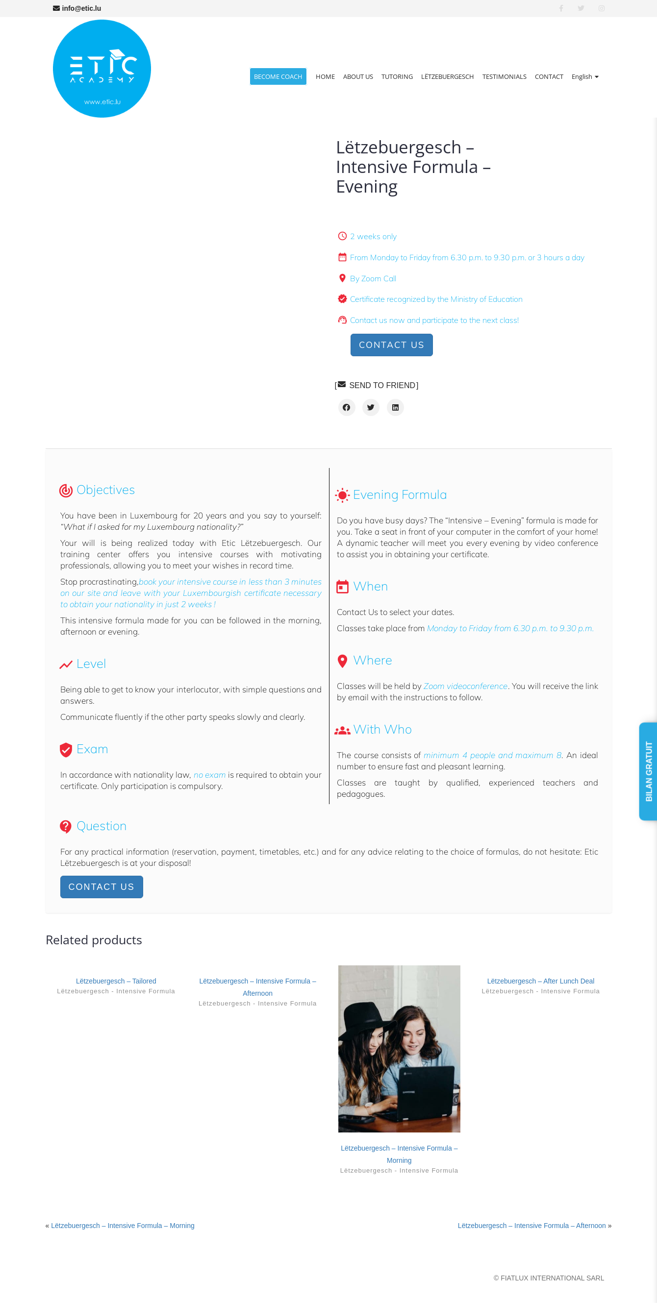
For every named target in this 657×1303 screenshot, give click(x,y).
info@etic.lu (77, 8)
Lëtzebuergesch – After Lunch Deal (541, 981)
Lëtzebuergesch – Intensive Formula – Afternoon (532, 1225)
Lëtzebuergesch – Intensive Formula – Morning (123, 1225)
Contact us (392, 344)
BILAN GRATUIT (649, 771)
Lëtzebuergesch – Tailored (116, 981)
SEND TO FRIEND (376, 385)
